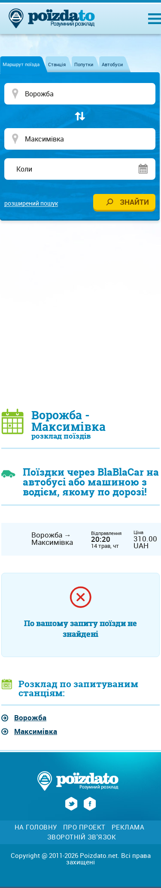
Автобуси (112, 64)
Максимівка (35, 731)
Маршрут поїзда (21, 64)
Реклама (128, 827)
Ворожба (30, 717)
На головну (36, 827)
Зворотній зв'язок (81, 837)
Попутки (83, 64)
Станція (57, 64)
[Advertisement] (80, 314)
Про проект (84, 827)
